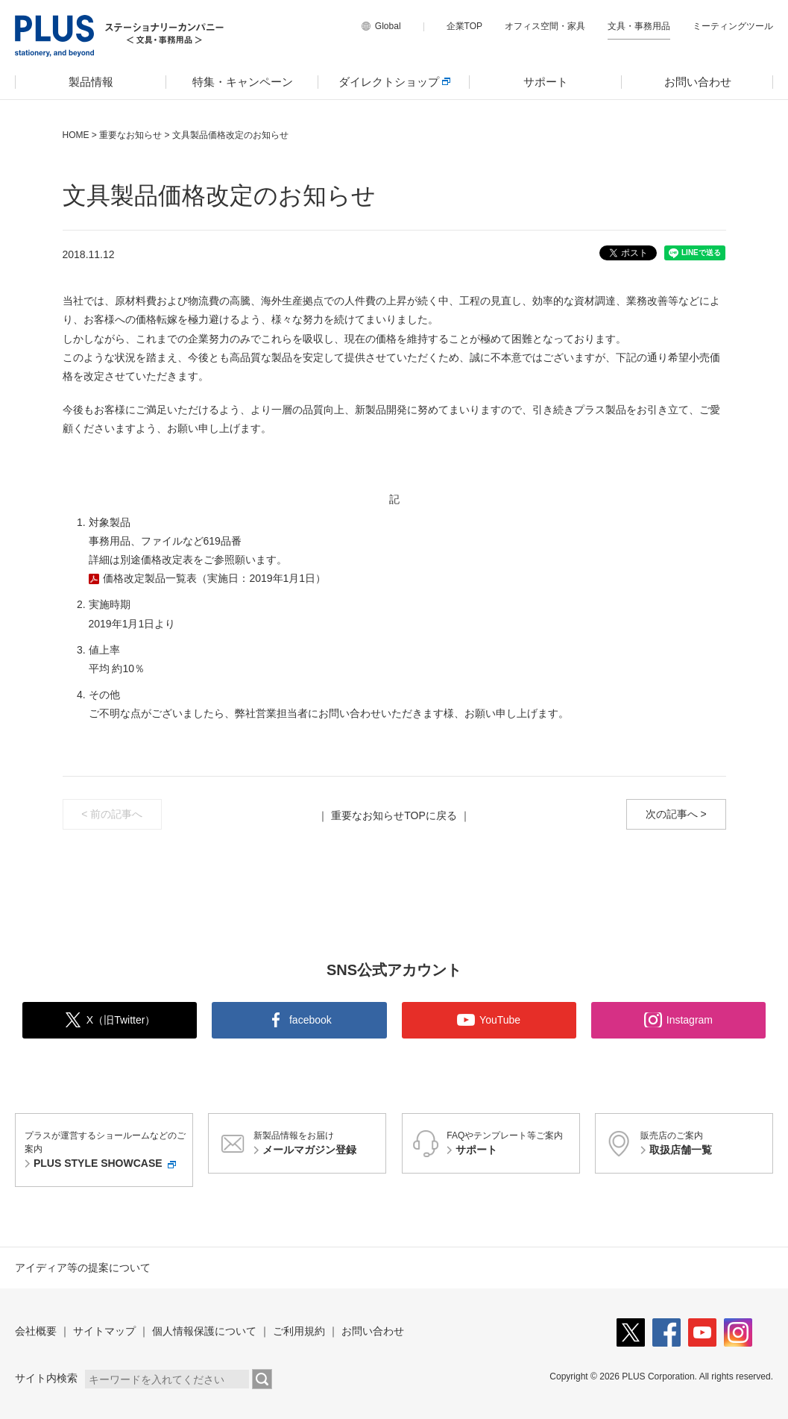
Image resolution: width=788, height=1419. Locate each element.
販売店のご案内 (704, 1144)
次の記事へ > (676, 814)
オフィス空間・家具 (545, 26)
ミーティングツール (733, 26)
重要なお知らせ (130, 135)
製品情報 (91, 81)
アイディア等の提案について (83, 1268)
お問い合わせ (697, 81)
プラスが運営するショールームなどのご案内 (107, 1150)
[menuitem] (90, 82)
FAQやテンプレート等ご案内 (511, 1144)
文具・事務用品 (639, 26)
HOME (76, 135)
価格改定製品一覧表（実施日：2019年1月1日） (214, 578)
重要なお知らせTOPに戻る (394, 815)
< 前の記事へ (111, 814)
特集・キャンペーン (242, 81)
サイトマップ (104, 1331)
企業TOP (464, 26)
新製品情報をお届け (317, 1144)
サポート (545, 81)
